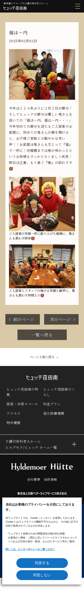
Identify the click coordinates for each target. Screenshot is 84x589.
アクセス (13, 413)
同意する (42, 563)
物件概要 (13, 422)
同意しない (42, 575)
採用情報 (50, 479)
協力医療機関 (54, 413)
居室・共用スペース (22, 404)
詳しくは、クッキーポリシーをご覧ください (30, 549)
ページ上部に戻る (42, 357)
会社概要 (33, 479)
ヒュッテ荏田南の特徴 (22, 392)
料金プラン (52, 404)
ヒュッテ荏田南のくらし (59, 392)
